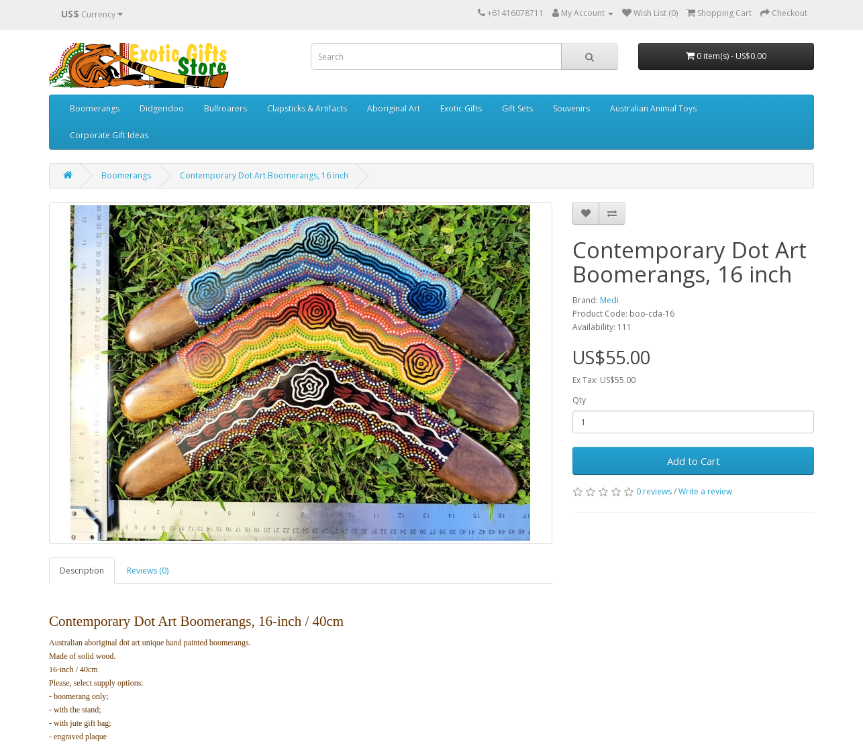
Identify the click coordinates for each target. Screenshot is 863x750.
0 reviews (654, 491)
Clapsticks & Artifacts (307, 108)
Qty (579, 400)
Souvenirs (571, 108)
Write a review (705, 491)
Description (82, 570)
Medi (609, 300)
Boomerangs (94, 108)
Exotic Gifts (461, 108)
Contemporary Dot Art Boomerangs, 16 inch (264, 175)
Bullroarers (225, 108)
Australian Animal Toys (653, 108)
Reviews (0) (147, 570)
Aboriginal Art (393, 108)
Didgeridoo (162, 108)
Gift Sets (517, 108)
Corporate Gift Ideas (109, 135)
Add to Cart (693, 461)
